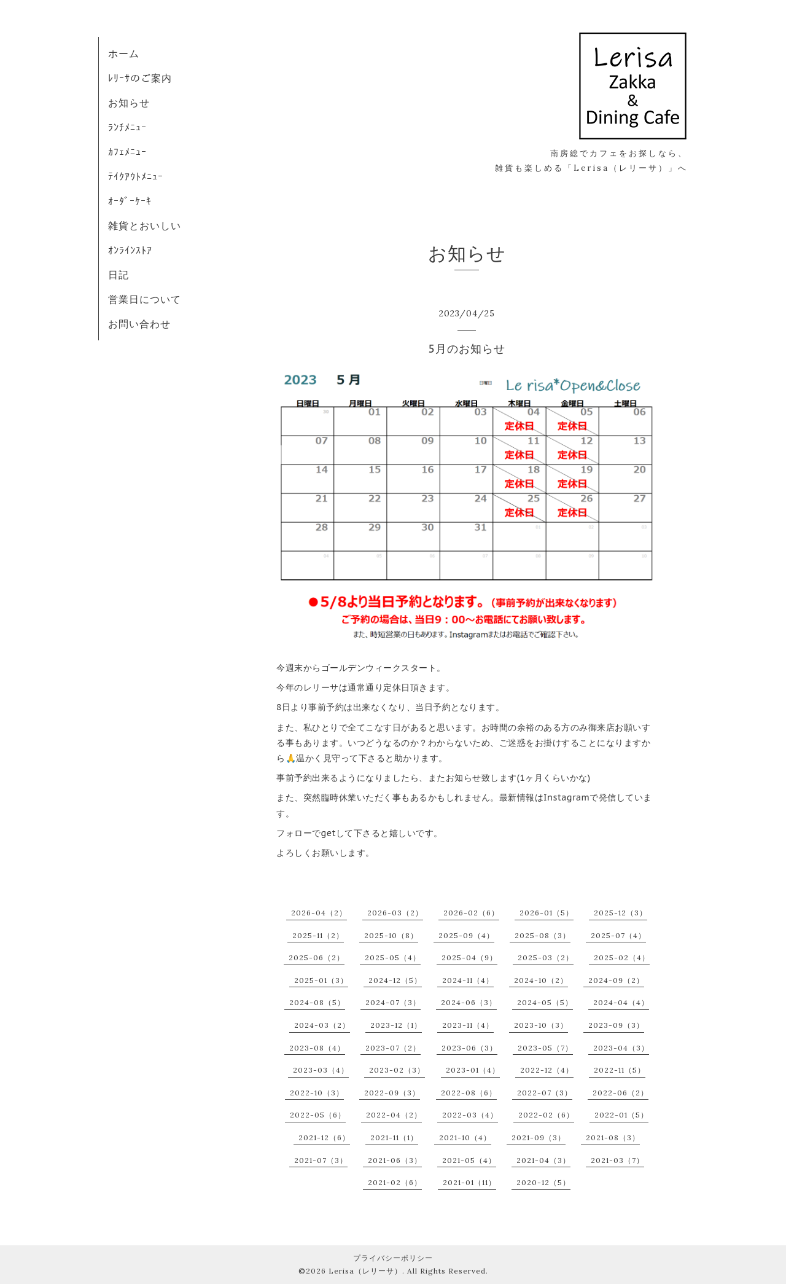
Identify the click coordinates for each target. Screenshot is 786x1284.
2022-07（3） (544, 1092)
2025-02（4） (622, 957)
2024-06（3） (469, 1002)
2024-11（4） (468, 980)
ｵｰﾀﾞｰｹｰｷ (130, 201)
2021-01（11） (469, 1182)
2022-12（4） (547, 1070)
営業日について (144, 299)
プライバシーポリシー (393, 1257)
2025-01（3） (321, 980)
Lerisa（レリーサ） (365, 1270)
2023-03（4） (321, 1070)
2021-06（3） (395, 1160)
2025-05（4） (393, 957)
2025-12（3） (620, 912)
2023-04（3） (621, 1047)
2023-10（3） (541, 1025)
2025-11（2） (318, 935)
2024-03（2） (322, 1025)
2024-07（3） (393, 1002)
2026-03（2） (395, 912)
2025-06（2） (316, 957)
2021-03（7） (617, 1160)
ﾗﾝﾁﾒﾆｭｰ (127, 127)
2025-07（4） (618, 935)
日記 (118, 274)
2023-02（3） (397, 1070)
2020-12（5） (543, 1182)
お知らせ (129, 102)
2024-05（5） (545, 1002)
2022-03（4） (470, 1114)
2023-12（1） (396, 1025)
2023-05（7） (545, 1047)
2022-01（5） (621, 1114)
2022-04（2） (394, 1114)
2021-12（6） (324, 1137)
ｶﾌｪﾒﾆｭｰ (127, 152)
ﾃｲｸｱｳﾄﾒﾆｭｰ (135, 176)
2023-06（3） (469, 1047)
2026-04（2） (319, 912)
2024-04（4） (621, 1002)
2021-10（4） (465, 1137)
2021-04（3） (543, 1160)
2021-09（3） (539, 1137)
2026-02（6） (471, 912)
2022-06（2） (620, 1092)
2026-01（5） (546, 912)
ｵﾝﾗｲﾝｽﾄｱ (130, 250)
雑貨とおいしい (144, 225)
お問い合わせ (139, 324)
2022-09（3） (392, 1092)
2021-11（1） (394, 1137)
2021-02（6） (395, 1182)
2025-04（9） (469, 957)
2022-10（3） (317, 1092)
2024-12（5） (395, 980)
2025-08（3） (542, 935)
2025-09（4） (466, 935)
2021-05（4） (469, 1160)
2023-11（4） (468, 1025)
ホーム (123, 53)
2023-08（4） (317, 1047)
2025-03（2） (546, 957)
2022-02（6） (546, 1114)
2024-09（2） (616, 980)
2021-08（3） (613, 1137)
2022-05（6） (318, 1114)
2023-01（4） (473, 1070)
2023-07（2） (393, 1047)
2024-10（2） (541, 980)
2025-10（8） (391, 935)
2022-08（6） (469, 1092)
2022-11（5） (619, 1070)
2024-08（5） (317, 1002)
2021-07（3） (321, 1160)
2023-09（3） (616, 1025)
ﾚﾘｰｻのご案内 (140, 78)
